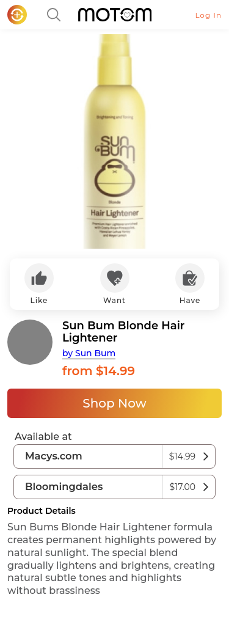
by (88, 353)
